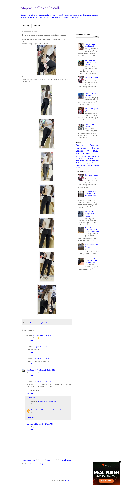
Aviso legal (26, 26)
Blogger (67, 480)
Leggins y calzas (44, 323)
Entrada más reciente (29, 460)
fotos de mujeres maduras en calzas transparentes (90, 62)
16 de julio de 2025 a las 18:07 (42, 335)
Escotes (96, 165)
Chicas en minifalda (87, 165)
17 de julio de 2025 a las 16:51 (46, 370)
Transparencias (83, 153)
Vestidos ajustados (92, 161)
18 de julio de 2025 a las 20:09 (47, 401)
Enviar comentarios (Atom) (38, 464)
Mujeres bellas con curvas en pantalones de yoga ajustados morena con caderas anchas (91, 195)
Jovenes (37, 323)
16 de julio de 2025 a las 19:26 (42, 346)
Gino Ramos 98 (31, 370)
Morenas (51, 323)
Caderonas (31, 323)
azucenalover (31, 424)
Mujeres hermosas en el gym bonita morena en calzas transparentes (92, 229)
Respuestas (32, 397)
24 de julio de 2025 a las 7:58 (44, 424)
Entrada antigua (66, 460)
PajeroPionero (35, 410)
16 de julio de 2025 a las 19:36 (42, 358)
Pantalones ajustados (90, 156)
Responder (30, 340)
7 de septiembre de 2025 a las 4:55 (51, 410)
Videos (78, 165)
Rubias (95, 148)
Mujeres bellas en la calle (41, 8)
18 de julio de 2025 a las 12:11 (42, 381)
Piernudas (95, 163)
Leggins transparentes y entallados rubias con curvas (91, 245)
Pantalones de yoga (83, 163)
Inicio (48, 460)
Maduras (79, 158)
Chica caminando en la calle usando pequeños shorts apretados (92, 260)
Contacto (36, 26)
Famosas (78, 167)
